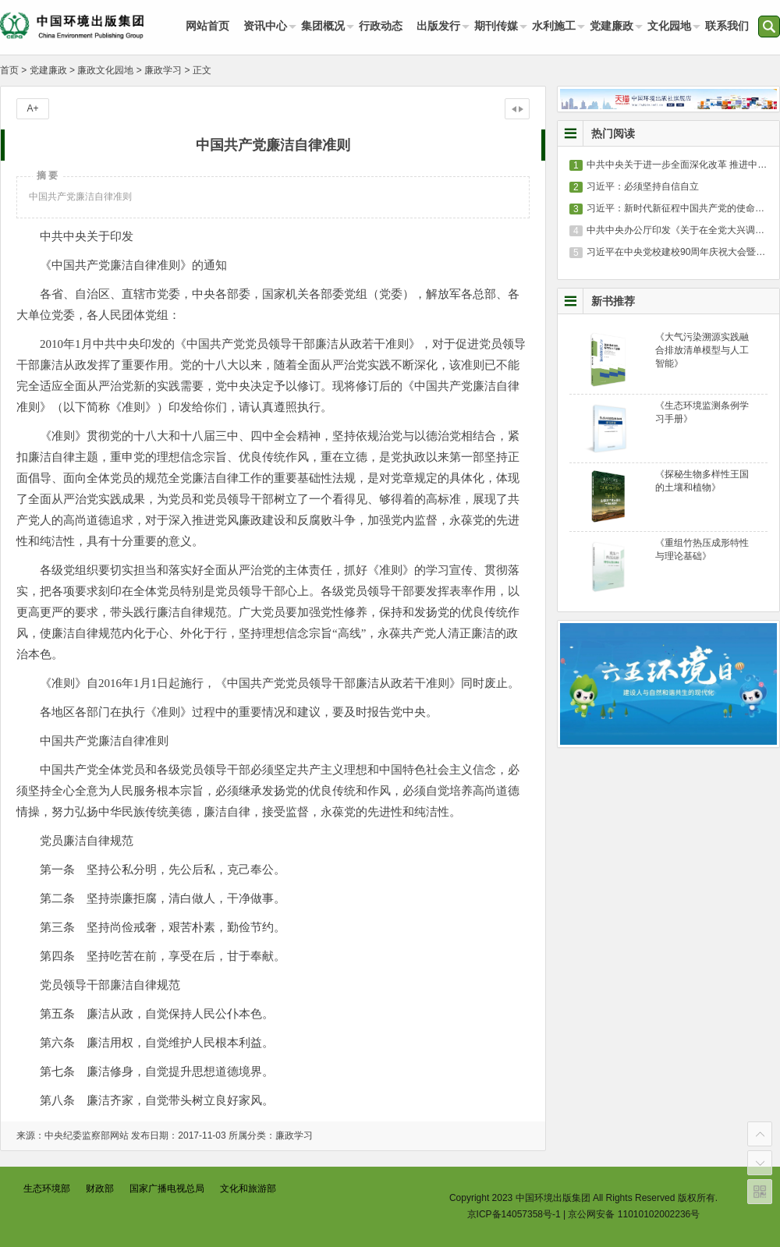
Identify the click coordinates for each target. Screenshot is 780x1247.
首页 (9, 70)
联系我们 (727, 25)
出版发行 (438, 25)
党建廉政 (611, 25)
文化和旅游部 (248, 1188)
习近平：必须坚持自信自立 (643, 186)
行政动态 (380, 25)
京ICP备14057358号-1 (514, 1214)
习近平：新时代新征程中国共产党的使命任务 (680, 208)
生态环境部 (46, 1188)
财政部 (100, 1188)
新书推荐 (613, 301)
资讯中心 (265, 25)
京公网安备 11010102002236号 (634, 1214)
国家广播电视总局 (166, 1188)
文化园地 (669, 25)
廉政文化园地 (105, 70)
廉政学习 (163, 70)
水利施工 (554, 25)
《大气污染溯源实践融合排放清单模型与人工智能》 (702, 350)
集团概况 (323, 25)
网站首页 (207, 25)
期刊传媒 (496, 25)
